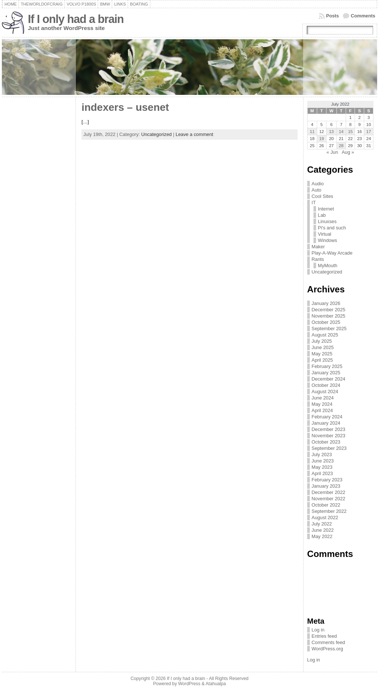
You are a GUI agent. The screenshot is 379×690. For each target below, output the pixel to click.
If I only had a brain (76, 19)
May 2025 (322, 353)
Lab (322, 215)
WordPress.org (327, 648)
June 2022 (323, 530)
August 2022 (325, 517)
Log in (318, 630)
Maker (318, 246)
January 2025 (326, 372)
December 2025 (328, 309)
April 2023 (322, 473)
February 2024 (327, 416)
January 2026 (326, 303)
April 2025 (322, 360)
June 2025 (323, 347)
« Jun (332, 152)
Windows (327, 240)
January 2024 (326, 423)
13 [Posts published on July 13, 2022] (331, 131)
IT (314, 202)
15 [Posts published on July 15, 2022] (350, 131)
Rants (318, 259)
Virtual (324, 234)
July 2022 (322, 524)
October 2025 (326, 322)
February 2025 (327, 366)
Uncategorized (156, 134)
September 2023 (329, 448)
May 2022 (322, 536)
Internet (326, 209)
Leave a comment (194, 134)
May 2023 (322, 467)
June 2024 (323, 398)
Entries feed (324, 636)
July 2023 (322, 454)
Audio (318, 183)
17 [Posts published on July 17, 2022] (368, 131)
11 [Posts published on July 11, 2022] (312, 131)
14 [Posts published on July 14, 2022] (341, 131)
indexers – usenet (125, 107)
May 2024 (322, 404)
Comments (363, 16)
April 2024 (322, 410)
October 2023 (326, 442)
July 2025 (322, 341)
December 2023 (328, 429)
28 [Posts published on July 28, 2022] (341, 145)
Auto (316, 190)
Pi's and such (332, 227)
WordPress (189, 683)
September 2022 (329, 511)
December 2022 (328, 492)
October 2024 (326, 385)
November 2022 (328, 498)
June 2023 (323, 461)
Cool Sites (322, 196)
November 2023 (328, 435)
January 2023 (326, 486)
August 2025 (325, 335)
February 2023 (327, 479)
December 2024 (328, 379)
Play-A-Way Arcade (332, 253)
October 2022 (326, 505)
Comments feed (328, 642)
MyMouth (328, 265)
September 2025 (329, 328)
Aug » (348, 152)
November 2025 (328, 316)
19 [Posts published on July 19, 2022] (321, 138)
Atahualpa (215, 683)
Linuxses (327, 221)
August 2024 (325, 391)
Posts (332, 16)
